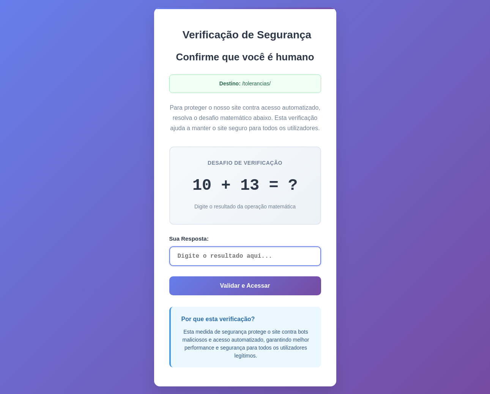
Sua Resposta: (189, 238)
